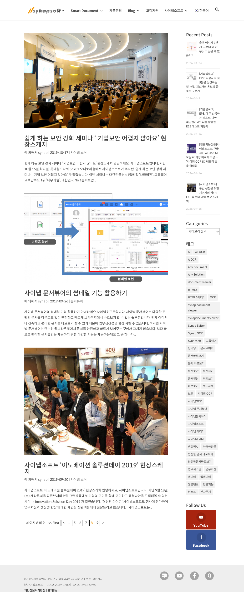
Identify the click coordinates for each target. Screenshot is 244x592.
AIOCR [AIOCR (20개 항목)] (192, 259)
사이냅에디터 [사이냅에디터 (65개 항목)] (196, 439)
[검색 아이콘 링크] (217, 14)
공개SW (52, 574)
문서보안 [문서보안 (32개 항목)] (193, 371)
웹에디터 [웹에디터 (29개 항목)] (205, 477)
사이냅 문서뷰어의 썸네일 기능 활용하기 (75, 293)
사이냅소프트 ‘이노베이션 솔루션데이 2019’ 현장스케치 (93, 468)
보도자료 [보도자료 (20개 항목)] (208, 386)
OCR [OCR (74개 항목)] (213, 297)
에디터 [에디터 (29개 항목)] (192, 477)
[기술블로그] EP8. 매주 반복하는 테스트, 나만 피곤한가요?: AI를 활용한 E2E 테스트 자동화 (203, 117)
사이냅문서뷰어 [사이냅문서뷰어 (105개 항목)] (197, 416)
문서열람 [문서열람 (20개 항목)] (193, 378)
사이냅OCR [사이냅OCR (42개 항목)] (195, 401)
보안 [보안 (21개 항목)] (190, 393)
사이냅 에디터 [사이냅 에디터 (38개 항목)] (196, 431)
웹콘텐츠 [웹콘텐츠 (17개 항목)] (193, 484)
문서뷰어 (77, 301)
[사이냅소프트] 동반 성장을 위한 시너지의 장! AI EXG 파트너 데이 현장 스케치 (202, 192)
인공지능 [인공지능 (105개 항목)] (208, 484)
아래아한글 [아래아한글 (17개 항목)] (209, 446)
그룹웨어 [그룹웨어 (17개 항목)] (211, 341)
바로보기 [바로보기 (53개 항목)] (193, 386)
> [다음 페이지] (103, 523)
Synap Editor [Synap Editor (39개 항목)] (196, 325)
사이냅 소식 (79, 152)
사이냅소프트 (174, 12)
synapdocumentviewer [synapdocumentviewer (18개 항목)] (203, 318)
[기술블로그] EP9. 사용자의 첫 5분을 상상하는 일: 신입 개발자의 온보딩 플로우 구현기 (203, 82)
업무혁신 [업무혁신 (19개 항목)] (211, 469)
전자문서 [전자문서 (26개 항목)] (205, 492)
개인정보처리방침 (34, 574)
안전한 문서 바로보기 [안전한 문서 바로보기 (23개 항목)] (200, 454)
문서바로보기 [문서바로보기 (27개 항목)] (196, 356)
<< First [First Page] (53, 523)
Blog (131, 12)
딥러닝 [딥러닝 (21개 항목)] (192, 348)
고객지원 (152, 12)
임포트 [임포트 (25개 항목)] (192, 492)
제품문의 (115, 12)
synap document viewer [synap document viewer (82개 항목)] (199, 307)
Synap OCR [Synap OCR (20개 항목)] (195, 333)
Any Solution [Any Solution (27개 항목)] (196, 274)
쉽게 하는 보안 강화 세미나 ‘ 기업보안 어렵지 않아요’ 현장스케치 (95, 141)
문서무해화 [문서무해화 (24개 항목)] (207, 348)
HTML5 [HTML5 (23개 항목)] (193, 289)
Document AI (49, 12)
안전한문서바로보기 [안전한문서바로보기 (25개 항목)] (200, 461)
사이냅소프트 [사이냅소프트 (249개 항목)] (196, 424)
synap (43, 152)
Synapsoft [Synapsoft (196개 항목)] (194, 341)
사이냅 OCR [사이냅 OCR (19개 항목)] (205, 393)
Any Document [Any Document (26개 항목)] (197, 267)
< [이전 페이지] (64, 523)
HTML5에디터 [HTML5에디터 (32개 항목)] (196, 297)
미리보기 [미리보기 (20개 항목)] (208, 378)
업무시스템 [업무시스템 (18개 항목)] (194, 469)
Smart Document (84, 12)
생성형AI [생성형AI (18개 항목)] (193, 446)
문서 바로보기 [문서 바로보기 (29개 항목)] (196, 363)
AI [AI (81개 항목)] (189, 252)
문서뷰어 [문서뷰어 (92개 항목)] (208, 371)
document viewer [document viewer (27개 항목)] (199, 282)
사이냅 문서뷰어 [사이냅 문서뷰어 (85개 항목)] (197, 409)
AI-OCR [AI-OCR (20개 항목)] (200, 252)
